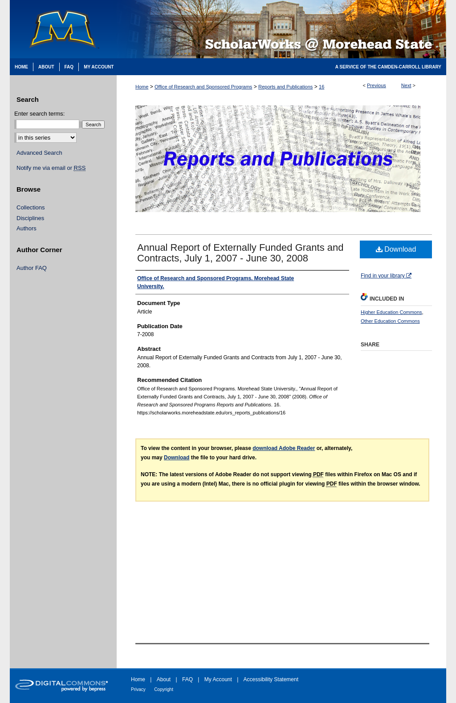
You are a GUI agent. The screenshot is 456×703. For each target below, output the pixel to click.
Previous (376, 85)
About (164, 679)
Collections (30, 207)
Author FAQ (31, 268)
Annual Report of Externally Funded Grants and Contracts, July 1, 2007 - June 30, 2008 (240, 253)
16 (321, 86)
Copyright (163, 689)
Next (406, 85)
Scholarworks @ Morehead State (281, 29)
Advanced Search (39, 152)
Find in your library (386, 276)
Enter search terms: (39, 113)
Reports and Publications (285, 86)
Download (396, 249)
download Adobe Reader (283, 448)
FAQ (187, 679)
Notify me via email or (51, 168)
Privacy (138, 689)
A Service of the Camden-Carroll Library (388, 66)
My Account (218, 679)
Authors (26, 228)
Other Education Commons (390, 321)
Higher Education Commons (391, 312)
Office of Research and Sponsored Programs (203, 86)
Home (141, 86)
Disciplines (30, 218)
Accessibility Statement (271, 679)
